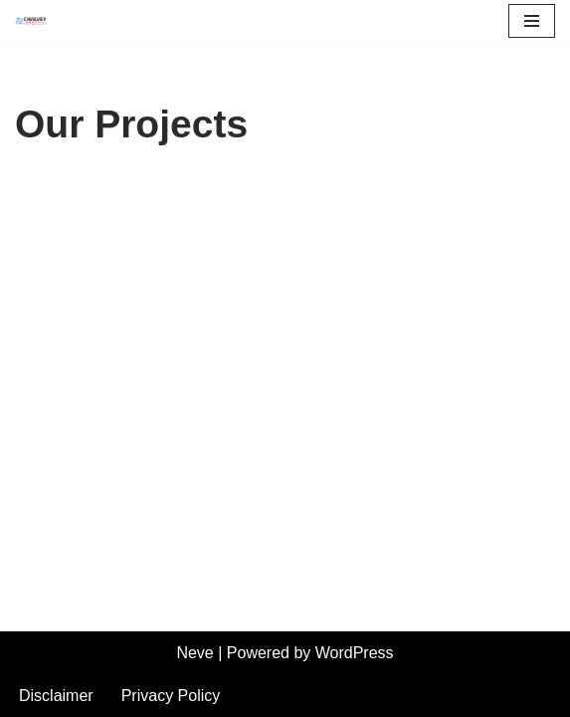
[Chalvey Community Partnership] (36, 21)
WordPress (354, 652)
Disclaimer (56, 695)
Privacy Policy (171, 695)
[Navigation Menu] (531, 21)
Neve (194, 652)
